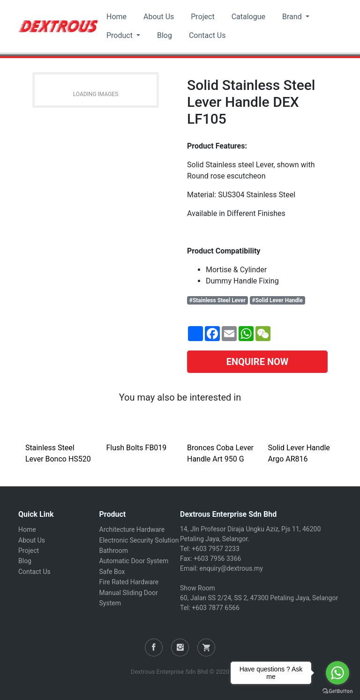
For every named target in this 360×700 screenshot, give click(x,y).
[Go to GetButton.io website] (337, 690)
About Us (158, 16)
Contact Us (207, 35)
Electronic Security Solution (139, 540)
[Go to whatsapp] (337, 673)
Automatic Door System (134, 561)
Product (120, 35)
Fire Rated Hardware (129, 582)
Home (116, 16)
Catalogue (248, 16)
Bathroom (113, 550)
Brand (293, 16)
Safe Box (112, 571)
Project (202, 16)
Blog (164, 35)
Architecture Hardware (132, 529)
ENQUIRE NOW (257, 361)
